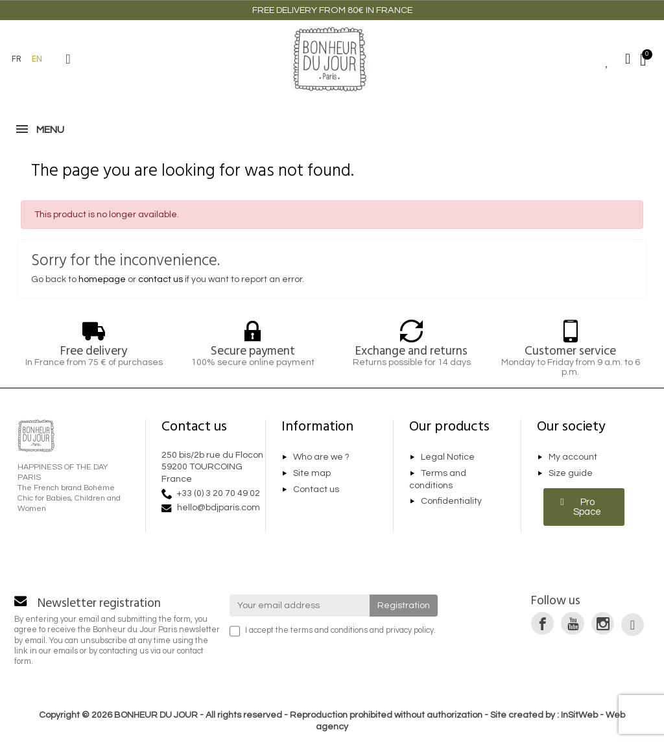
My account (573, 457)
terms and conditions (329, 630)
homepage (102, 279)
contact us (160, 279)
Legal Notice (448, 457)
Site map (312, 473)
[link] (542, 623)
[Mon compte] (628, 59)
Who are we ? (321, 457)
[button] (68, 59)
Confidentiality (451, 501)
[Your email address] (300, 606)
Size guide (571, 473)
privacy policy (410, 630)
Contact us (316, 489)
